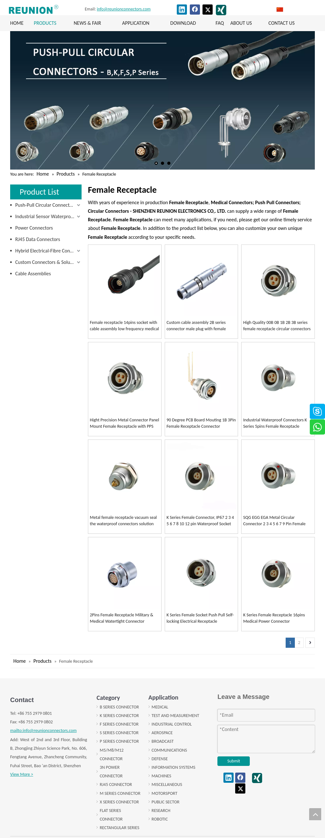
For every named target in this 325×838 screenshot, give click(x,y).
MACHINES (161, 776)
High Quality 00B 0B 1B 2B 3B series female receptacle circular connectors (276, 326)
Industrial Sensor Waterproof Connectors (48, 216)
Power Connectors (34, 228)
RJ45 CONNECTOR (116, 784)
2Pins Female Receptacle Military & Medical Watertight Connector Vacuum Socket (121, 618)
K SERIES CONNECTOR (119, 715)
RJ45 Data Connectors (37, 239)
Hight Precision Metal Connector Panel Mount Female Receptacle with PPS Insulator (124, 423)
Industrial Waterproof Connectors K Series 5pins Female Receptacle (275, 423)
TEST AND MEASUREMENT (175, 715)
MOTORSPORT (164, 793)
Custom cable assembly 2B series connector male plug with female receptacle (196, 326)
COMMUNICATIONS (169, 750)
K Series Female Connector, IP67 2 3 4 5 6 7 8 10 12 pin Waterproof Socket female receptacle (200, 521)
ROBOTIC (160, 819)
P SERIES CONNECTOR (119, 741)
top (315, 814)
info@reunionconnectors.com (123, 9)
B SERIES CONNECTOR (119, 707)
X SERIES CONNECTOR (119, 802)
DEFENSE (160, 758)
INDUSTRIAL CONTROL (172, 724)
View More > (21, 774)
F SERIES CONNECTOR (119, 724)
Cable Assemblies (33, 274)
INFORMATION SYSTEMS (174, 767)
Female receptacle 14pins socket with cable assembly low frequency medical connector (124, 326)
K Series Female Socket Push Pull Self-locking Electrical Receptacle (200, 618)
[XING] (221, 10)
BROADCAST (163, 741)
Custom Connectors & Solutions (47, 262)
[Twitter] (207, 9)
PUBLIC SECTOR (166, 802)
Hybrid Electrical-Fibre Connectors (48, 251)
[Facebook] (195, 9)
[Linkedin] (182, 9)
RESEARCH (161, 810)
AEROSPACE (162, 732)
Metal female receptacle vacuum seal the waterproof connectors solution (123, 520)
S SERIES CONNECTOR (119, 732)
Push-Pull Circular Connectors (45, 205)
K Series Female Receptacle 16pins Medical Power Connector (274, 618)
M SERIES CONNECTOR (120, 793)
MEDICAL (160, 707)
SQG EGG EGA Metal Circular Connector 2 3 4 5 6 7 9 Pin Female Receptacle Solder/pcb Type (274, 521)
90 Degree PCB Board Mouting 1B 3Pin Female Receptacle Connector (201, 423)
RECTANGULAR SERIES (119, 827)
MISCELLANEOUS (167, 784)
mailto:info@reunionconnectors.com (43, 730)
